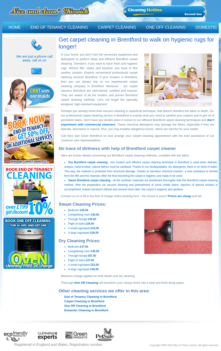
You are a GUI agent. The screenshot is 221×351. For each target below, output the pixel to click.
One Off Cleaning (86, 282)
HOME (15, 27)
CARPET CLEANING (117, 27)
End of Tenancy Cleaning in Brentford (90, 296)
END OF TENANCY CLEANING (59, 27)
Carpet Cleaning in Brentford (84, 301)
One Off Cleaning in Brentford (85, 305)
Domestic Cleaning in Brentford (86, 310)
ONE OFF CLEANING (166, 27)
